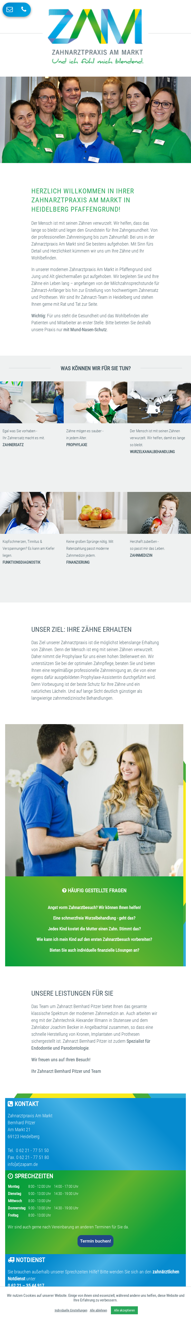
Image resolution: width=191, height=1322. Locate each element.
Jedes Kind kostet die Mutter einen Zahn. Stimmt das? (94, 928)
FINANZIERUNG (78, 562)
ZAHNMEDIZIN (141, 555)
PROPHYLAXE (76, 445)
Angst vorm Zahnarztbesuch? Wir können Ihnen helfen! (94, 907)
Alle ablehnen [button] (98, 1310)
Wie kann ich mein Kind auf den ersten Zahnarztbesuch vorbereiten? (94, 939)
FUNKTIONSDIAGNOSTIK (21, 562)
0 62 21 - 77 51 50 (32, 1150)
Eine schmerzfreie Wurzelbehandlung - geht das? (94, 918)
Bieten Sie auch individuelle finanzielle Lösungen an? (94, 950)
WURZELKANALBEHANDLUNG (152, 451)
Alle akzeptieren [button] (124, 1310)
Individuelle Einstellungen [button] (71, 1310)
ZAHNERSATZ (13, 445)
